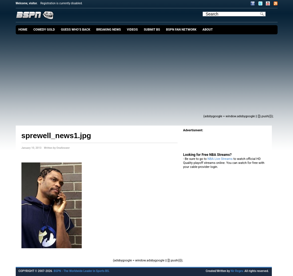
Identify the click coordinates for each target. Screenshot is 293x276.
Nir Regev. (237, 271)
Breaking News (108, 29)
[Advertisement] (113, 77)
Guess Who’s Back (75, 29)
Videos (132, 29)
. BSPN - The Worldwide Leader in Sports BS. (80, 271)
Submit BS (152, 29)
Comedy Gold (44, 29)
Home (23, 29)
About (207, 29)
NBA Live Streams (220, 159)
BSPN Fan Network (181, 29)
